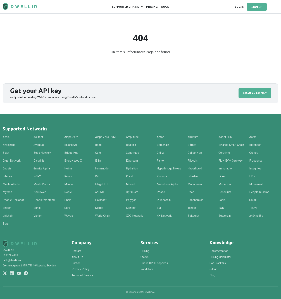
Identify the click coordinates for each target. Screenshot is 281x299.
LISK (252, 176)
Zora (5, 223)
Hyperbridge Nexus (169, 168)
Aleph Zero (71, 137)
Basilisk (131, 145)
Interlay (7, 176)
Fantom (161, 160)
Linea (221, 176)
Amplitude (132, 137)
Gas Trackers (217, 263)
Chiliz (160, 152)
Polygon (131, 200)
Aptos (160, 137)
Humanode (102, 168)
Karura (68, 176)
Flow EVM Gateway (230, 160)
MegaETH (101, 184)
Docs (165, 6)
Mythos (7, 192)
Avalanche (9, 145)
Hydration (132, 168)
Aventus (39, 145)
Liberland (193, 176)
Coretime (224, 152)
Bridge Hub (71, 152)
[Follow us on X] (5, 273)
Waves (68, 215)
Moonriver (224, 184)
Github (213, 269)
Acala (6, 137)
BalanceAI (70, 145)
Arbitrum (193, 137)
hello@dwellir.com (13, 260)
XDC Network (134, 215)
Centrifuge (132, 152)
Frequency (255, 160)
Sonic (37, 208)
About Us (77, 257)
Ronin (221, 200)
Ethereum (132, 160)
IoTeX (37, 176)
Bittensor (255, 145)
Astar (252, 137)
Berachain (163, 145)
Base (98, 145)
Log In (239, 6)
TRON (253, 208)
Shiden (7, 208)
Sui (159, 208)
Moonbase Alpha (167, 184)
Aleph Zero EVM (105, 137)
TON (221, 208)
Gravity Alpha (42, 168)
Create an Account (255, 93)
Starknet (131, 208)
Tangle (192, 208)
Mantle (68, 184)
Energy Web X (73, 160)
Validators (146, 269)
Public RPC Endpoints (154, 263)
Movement (256, 184)
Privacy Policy (81, 269)
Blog (212, 275)
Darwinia (39, 160)
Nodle (68, 192)
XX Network (164, 215)
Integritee (255, 168)
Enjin (98, 160)
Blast (6, 152)
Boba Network (42, 152)
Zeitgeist (193, 215)
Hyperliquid (195, 168)
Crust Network (12, 160)
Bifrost (192, 145)
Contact (76, 251)
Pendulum (224, 192)
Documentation (218, 251)
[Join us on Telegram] (26, 273)
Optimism (132, 192)
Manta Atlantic (11, 184)
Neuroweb (40, 192)
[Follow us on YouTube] (19, 273)
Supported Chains (125, 6)
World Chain (102, 215)
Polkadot (100, 200)
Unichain (8, 215)
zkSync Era (256, 215)
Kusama (162, 176)
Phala (67, 200)
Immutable (225, 168)
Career (76, 263)
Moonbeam (195, 184)
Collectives (195, 152)
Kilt (97, 176)
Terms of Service (82, 275)
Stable (99, 208)
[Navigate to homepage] (20, 6)
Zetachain (224, 215)
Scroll (252, 200)
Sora (67, 208)
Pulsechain (164, 200)
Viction (38, 215)
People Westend (44, 200)
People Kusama (259, 192)
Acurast (38, 137)
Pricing (152, 6)
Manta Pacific (42, 184)
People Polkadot (13, 200)
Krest (129, 176)
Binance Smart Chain (231, 145)
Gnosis (7, 168)
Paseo (161, 192)
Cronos (253, 152)
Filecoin (192, 160)
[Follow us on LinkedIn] (12, 273)
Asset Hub (225, 137)
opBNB (99, 192)
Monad (130, 184)
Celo (98, 152)
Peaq (191, 192)
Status (144, 257)
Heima (68, 168)
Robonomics (195, 200)
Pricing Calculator (220, 257)
